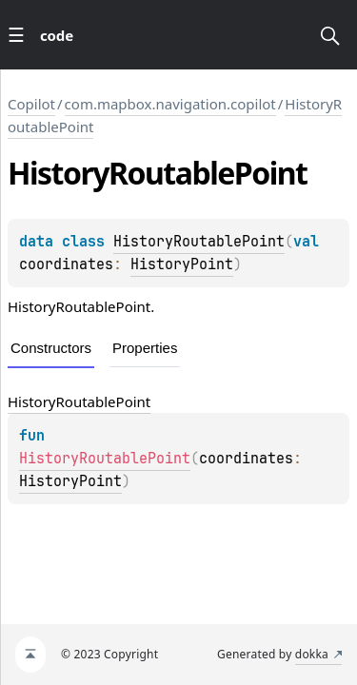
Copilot (31, 103)
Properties (144, 348)
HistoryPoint (181, 264)
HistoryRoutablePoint (199, 241)
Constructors (50, 348)
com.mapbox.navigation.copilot (170, 103)
